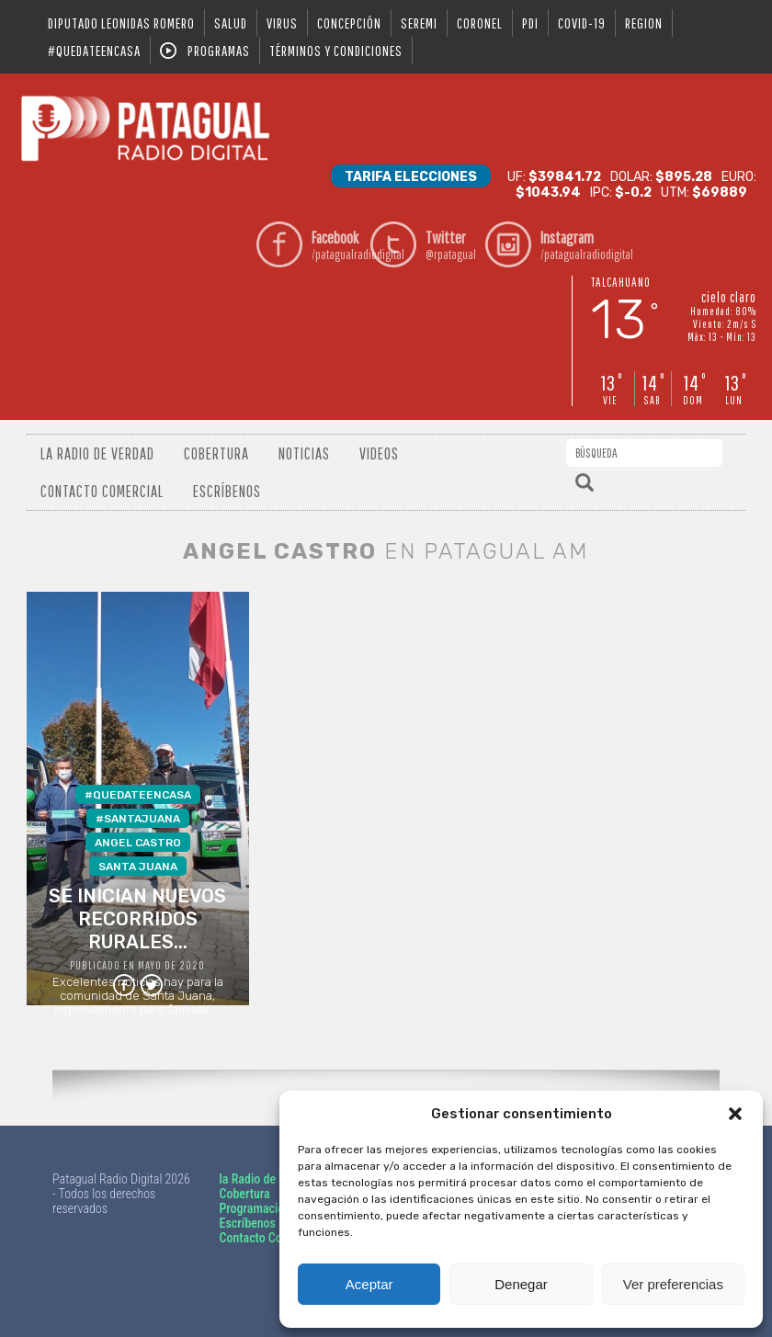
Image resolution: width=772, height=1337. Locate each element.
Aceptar (369, 1284)
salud (230, 23)
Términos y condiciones (336, 50)
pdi (530, 23)
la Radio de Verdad (266, 1179)
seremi (419, 23)
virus (282, 23)
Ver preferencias (673, 1284)
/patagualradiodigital (338, 245)
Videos (379, 453)
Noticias (304, 453)
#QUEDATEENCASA (94, 50)
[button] (735, 1114)
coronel (480, 23)
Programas (218, 50)
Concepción (349, 23)
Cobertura (216, 453)
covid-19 (582, 23)
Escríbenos (227, 491)
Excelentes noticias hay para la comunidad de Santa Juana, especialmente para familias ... (137, 895)
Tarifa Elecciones (411, 177)
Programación (254, 1208)
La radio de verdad (97, 453)
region (644, 23)
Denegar (521, 1284)
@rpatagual (452, 245)
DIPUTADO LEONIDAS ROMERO (121, 23)
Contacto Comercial (102, 491)
